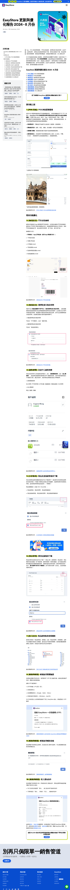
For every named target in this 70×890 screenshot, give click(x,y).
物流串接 (22, 879)
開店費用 (39, 874)
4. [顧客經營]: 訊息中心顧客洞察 (12, 65)
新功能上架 (6, 55)
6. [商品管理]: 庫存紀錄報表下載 (12, 69)
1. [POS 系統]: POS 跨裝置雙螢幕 (12, 57)
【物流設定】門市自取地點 (43, 300)
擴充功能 (22, 883)
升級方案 (36, 824)
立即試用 (47, 837)
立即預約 (47, 98)
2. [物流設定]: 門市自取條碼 (11, 61)
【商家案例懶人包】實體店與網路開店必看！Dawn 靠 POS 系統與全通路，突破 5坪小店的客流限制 (12, 88)
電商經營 (6, 111)
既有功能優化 (7, 59)
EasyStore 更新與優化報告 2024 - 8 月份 (12, 52)
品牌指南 (56, 876)
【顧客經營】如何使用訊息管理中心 (45, 471)
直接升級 (44, 826)
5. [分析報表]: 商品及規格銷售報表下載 (13, 67)
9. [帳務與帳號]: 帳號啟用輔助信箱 (12, 75)
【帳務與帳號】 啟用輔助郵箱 (44, 774)
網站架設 (6, 101)
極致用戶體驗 (5, 874)
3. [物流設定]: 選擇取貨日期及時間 (12, 63)
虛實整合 (10, 93)
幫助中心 (39, 879)
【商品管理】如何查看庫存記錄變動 (45, 631)
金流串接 (22, 881)
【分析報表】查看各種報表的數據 (45, 535)
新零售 (15, 128)
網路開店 (6, 93)
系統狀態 (39, 883)
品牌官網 (10, 101)
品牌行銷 (10, 138)
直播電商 (4, 883)
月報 (4, 31)
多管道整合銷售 (23, 874)
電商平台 (15, 101)
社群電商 (4, 879)
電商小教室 (39, 876)
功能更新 (9, 119)
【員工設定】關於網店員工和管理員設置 (47, 669)
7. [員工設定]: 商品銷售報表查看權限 (13, 71)
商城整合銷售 (5, 881)
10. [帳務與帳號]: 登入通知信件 (12, 77)
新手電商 (4, 876)
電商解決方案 (37, 828)
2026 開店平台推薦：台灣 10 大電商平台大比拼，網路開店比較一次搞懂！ (12, 124)
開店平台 (6, 128)
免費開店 (36, 826)
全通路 (15, 93)
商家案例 (39, 881)
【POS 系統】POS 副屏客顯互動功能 (46, 210)
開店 (31, 824)
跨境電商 (4, 885)
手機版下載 (24, 885)
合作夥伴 (56, 881)
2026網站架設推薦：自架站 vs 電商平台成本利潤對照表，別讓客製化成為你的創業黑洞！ (12, 106)
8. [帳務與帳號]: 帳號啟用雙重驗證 (12, 73)
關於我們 (56, 874)
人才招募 (58, 879)
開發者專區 (56, 883)
